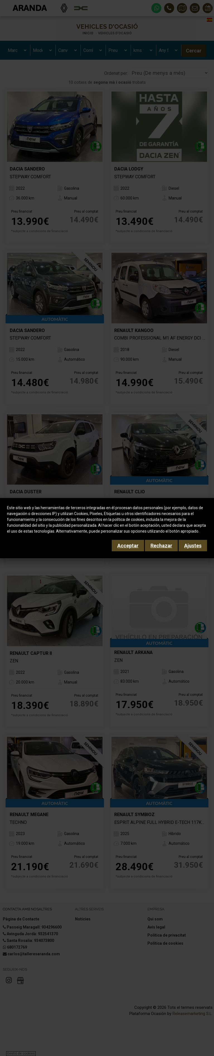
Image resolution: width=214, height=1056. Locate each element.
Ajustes (192, 546)
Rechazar (161, 546)
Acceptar (127, 546)
